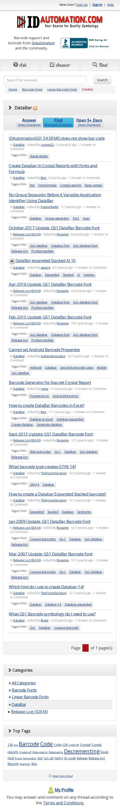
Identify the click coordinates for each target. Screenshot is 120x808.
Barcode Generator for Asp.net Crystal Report (50, 382)
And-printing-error (66, 396)
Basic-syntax (93, 185)
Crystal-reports (70, 185)
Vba (34, 764)
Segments (84, 512)
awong (45, 267)
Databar (35, 218)
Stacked (68, 275)
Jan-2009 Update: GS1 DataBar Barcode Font (50, 521)
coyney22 (47, 145)
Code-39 (73, 745)
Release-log (20, 251)
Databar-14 (53, 604)
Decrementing (82, 751)
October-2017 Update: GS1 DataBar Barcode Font (54, 228)
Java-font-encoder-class (76, 367)
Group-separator (57, 218)
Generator (30, 758)
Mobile (102, 367)
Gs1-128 (48, 758)
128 (10, 745)
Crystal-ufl (25, 752)
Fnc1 (76, 218)
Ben (44, 178)
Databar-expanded (70, 419)
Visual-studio (39, 156)
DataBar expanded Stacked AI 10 (45, 260)
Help (110, 4)
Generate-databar (49, 424)
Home (13, 89)
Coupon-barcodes (43, 539)
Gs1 (32, 627)
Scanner (25, 764)
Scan (86, 218)
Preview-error (39, 396)
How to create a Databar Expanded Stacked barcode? (57, 494)
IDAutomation (43, 42)
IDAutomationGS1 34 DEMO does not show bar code (57, 138)
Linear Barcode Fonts (62, 89)
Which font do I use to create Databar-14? (46, 586)
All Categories (24, 683)
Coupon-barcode (66, 627)
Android (35, 367)
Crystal (85, 744)
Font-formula (47, 185)
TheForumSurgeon (54, 473)
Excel (104, 752)
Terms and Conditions (63, 803)
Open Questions (29, 122)
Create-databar (22, 424)
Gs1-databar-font (85, 245)
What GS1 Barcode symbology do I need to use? (52, 614)
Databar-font (60, 245)
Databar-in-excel (41, 419)
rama (44, 389)
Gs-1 (57, 452)
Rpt (32, 185)
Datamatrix (56, 752)
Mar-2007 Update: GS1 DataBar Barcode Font (51, 554)
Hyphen (89, 275)
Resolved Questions (58, 122)
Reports (13, 764)
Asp (16, 745)
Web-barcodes (40, 452)
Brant (44, 620)
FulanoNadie (49, 207)
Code (46, 743)
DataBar (19, 145)
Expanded (52, 275)
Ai (78, 275)
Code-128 (60, 745)
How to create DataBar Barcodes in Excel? (46, 405)
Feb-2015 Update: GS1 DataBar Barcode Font (50, 317)
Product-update (42, 251)
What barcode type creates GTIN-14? (42, 466)
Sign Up (82, 4)
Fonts (18, 758)
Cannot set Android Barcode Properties (44, 349)
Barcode (29, 743)
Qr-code (70, 758)
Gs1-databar (39, 245)
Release (82, 758)
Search (102, 80)
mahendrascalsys (53, 356)
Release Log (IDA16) (27, 234)
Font (11, 758)
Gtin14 (34, 484)
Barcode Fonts (32, 89)
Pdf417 (58, 758)
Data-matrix (40, 752)
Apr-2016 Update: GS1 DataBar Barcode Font (50, 284)
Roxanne (63, 234)
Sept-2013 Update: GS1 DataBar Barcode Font (51, 434)
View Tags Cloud (63, 776)
